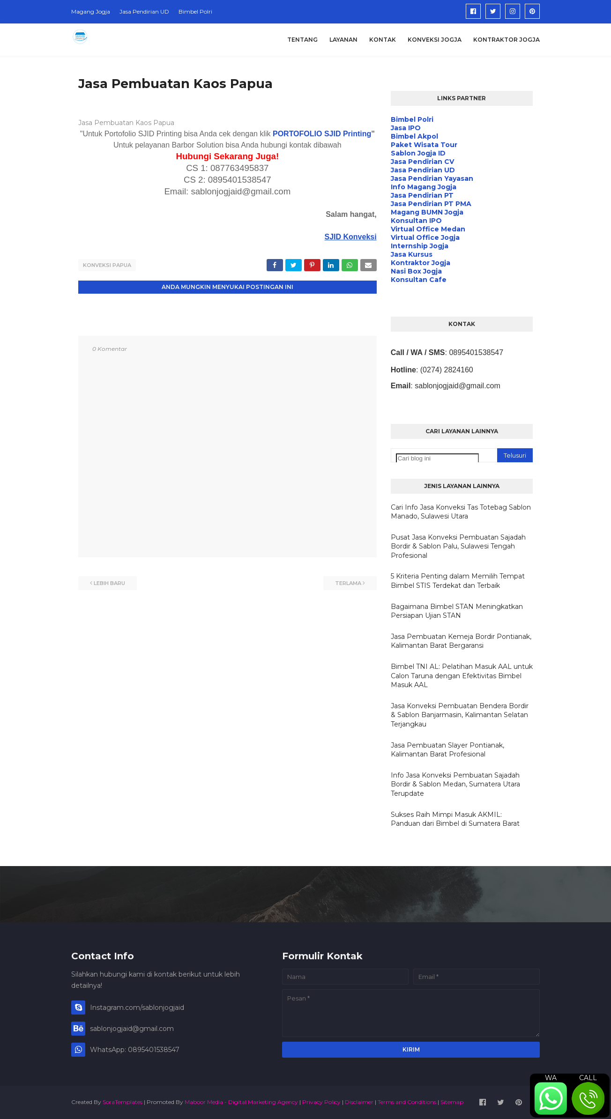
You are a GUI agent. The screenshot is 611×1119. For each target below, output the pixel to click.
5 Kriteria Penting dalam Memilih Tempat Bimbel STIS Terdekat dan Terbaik (458, 581)
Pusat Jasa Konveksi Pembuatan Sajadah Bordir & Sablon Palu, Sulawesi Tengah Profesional (458, 546)
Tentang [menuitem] (302, 39)
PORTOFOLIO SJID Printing (322, 134)
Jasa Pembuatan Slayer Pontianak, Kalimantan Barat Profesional (447, 750)
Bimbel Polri (195, 11)
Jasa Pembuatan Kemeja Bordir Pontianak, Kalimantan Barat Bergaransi (461, 641)
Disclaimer (359, 1101)
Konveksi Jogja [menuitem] (435, 39)
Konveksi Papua (107, 265)
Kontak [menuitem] (382, 39)
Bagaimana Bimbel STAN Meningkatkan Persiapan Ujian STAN (457, 611)
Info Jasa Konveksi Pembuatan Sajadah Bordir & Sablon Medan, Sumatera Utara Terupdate (455, 784)
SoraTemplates (122, 1101)
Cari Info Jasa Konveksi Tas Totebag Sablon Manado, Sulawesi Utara (461, 512)
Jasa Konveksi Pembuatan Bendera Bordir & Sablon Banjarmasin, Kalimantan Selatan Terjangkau (460, 715)
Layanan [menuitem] (343, 39)
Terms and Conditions (407, 1101)
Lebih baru (109, 583)
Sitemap (451, 1101)
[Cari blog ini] (437, 458)
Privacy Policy (321, 1101)
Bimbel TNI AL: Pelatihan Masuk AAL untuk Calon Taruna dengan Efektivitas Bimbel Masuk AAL (462, 675)
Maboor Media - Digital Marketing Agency (241, 1101)
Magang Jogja (90, 11)
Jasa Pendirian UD (144, 11)
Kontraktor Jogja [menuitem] (506, 39)
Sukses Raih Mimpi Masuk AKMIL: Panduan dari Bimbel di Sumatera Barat (455, 819)
